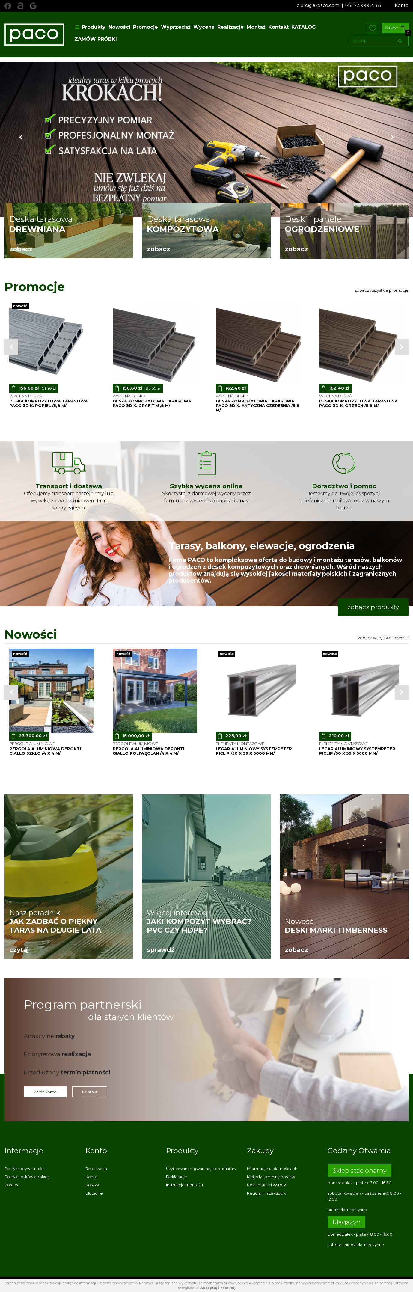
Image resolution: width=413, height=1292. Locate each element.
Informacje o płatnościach (272, 1168)
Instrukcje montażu (184, 1185)
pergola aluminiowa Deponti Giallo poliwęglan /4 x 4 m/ (148, 751)
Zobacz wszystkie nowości (383, 638)
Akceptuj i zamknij (218, 1288)
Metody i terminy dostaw (271, 1177)
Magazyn (346, 1222)
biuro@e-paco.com (318, 5)
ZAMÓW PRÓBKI (95, 39)
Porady (11, 1185)
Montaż (256, 27)
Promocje (145, 27)
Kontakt (278, 27)
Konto (402, 5)
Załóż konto (45, 1092)
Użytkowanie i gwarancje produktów (201, 1168)
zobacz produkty (373, 607)
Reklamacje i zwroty (266, 1185)
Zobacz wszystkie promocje (382, 290)
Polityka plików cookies (26, 1177)
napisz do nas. (232, 500)
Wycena (204, 27)
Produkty (90, 27)
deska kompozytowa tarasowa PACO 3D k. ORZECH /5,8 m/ (358, 403)
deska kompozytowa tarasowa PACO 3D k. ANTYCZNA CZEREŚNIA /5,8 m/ (257, 406)
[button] (20, 139)
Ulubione (94, 1193)
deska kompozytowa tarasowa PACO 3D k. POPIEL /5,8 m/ (48, 403)
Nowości (119, 27)
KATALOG (303, 27)
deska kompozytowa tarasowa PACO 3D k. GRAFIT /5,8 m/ (152, 403)
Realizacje (230, 27)
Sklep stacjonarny (359, 1170)
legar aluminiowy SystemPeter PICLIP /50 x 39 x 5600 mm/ (357, 751)
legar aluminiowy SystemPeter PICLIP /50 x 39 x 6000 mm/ (254, 751)
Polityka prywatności (24, 1168)
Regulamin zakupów (267, 1193)
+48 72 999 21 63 (362, 5)
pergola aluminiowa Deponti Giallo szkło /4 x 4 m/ (45, 751)
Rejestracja (96, 1168)
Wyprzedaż (176, 27)
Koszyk (394, 28)
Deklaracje (176, 1177)
